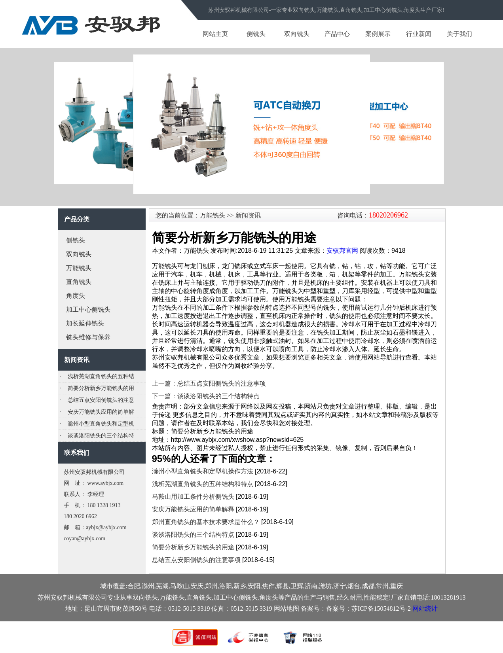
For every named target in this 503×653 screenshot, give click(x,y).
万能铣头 (78, 268)
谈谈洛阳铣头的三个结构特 (101, 436)
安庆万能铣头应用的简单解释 (193, 509)
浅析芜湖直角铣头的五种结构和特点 (202, 484)
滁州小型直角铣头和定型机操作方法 (202, 471)
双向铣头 (296, 33)
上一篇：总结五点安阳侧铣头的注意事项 (209, 383)
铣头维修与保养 (88, 337)
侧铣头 (256, 33)
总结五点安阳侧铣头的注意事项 (196, 559)
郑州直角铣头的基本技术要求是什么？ (206, 522)
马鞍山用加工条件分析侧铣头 (193, 496)
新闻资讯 (247, 215)
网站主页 (215, 33)
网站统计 (425, 608)
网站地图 (286, 608)
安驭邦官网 (342, 250)
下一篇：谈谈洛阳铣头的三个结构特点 (206, 396)
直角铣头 (78, 281)
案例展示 (378, 33)
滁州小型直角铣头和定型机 (101, 424)
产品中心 (337, 33)
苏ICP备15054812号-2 (381, 608)
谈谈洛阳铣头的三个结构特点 (193, 534)
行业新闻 (418, 33)
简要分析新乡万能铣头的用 (101, 388)
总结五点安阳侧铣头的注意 (101, 400)
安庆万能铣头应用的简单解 (101, 412)
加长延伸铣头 (85, 323)
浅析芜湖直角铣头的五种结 (101, 376)
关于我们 (459, 33)
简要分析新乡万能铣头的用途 (193, 547)
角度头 (75, 295)
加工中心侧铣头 (88, 309)
